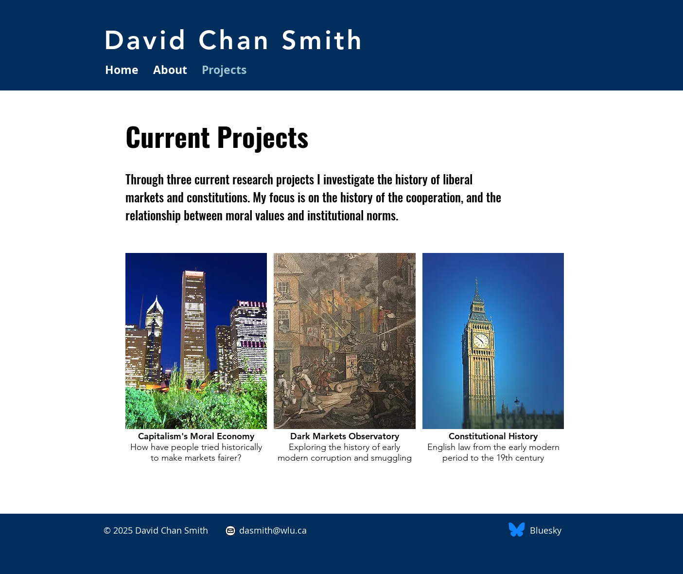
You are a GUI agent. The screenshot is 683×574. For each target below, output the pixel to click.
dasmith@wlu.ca (272, 530)
